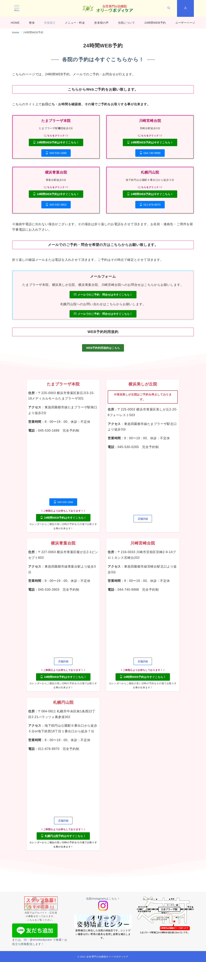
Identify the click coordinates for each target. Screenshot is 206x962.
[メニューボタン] (16, 8)
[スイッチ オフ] (169, 8)
